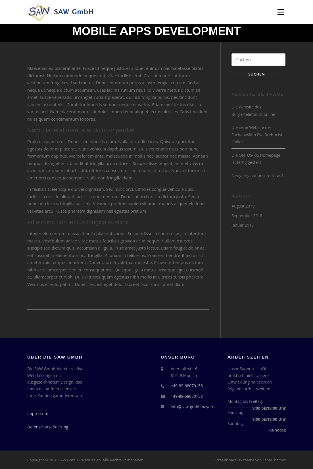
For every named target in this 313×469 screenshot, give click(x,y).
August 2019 (242, 206)
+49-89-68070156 (187, 385)
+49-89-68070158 (187, 396)
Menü (281, 12)
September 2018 (246, 215)
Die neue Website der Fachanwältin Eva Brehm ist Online (256, 135)
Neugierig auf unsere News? (257, 175)
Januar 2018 (242, 225)
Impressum (37, 413)
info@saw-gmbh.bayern (193, 406)
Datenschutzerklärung (47, 427)
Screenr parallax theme (234, 459)
